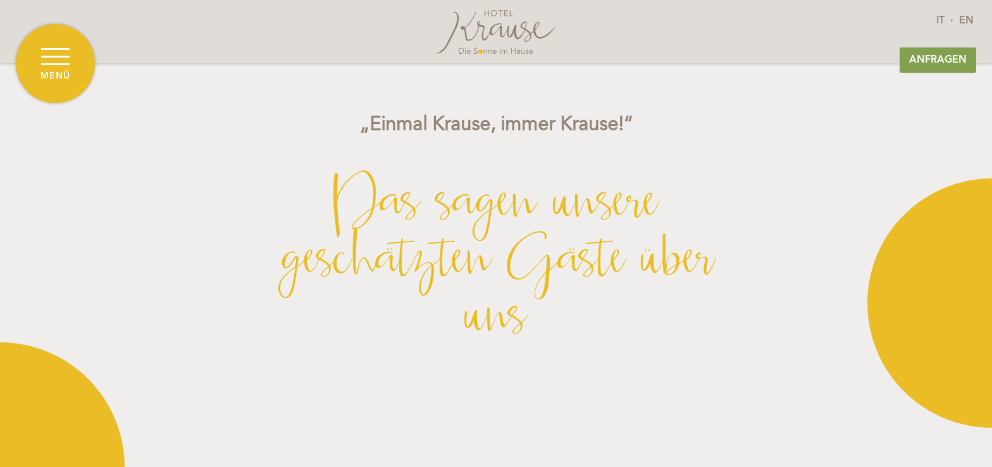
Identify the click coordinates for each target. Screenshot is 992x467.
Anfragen (938, 60)
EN (966, 21)
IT (940, 21)
